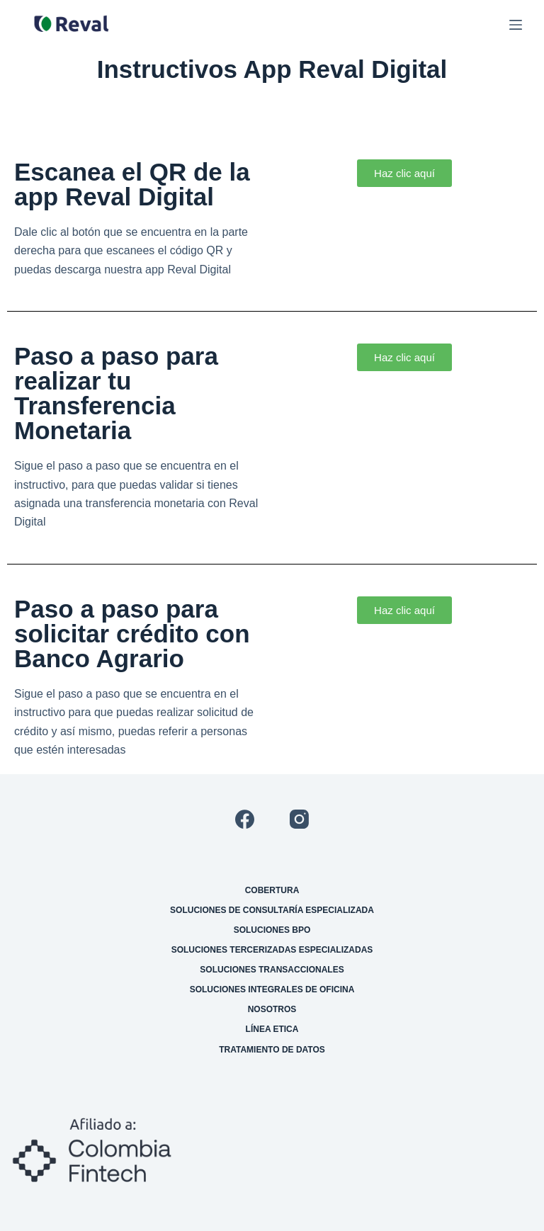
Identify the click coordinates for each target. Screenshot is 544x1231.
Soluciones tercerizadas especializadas (272, 950)
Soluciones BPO (272, 930)
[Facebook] (244, 819)
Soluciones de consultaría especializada (272, 910)
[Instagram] (299, 819)
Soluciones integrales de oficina (272, 989)
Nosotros (272, 1009)
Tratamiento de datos (272, 1050)
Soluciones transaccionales (272, 970)
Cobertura (272, 890)
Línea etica (272, 1029)
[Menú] (515, 24)
